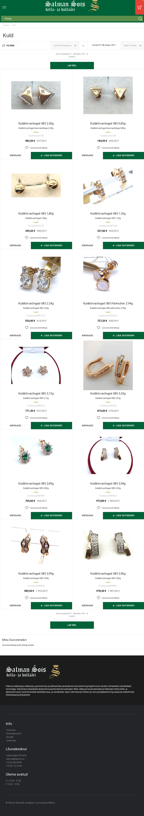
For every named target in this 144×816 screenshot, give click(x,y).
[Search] (140, 18)
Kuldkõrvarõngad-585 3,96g (108, 573)
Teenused (10, 730)
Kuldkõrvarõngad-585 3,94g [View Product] (108, 455)
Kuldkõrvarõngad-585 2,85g (36, 483)
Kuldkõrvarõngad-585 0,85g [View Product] (108, 95)
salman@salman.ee (15, 759)
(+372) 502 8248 (13, 762)
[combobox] (72, 18)
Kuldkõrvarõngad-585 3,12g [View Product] (36, 365)
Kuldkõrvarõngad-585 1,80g (36, 213)
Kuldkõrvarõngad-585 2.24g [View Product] (36, 275)
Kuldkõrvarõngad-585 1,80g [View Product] (36, 185)
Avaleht (6, 25)
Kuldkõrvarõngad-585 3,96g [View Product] (108, 545)
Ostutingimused (13, 733)
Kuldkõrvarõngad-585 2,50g (36, 123)
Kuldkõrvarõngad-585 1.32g (108, 213)
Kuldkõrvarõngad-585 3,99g (36, 573)
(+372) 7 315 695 (14, 766)
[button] (36, 148)
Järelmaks (11, 740)
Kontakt (9, 737)
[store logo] (72, 7)
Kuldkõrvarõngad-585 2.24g (36, 303)
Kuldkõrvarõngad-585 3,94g (108, 483)
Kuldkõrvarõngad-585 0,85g (108, 123)
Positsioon (67, 45)
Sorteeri (57, 45)
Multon (51, 803)
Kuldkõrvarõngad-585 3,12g (36, 393)
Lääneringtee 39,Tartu (16, 755)
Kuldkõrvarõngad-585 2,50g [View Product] (36, 95)
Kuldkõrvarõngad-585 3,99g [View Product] (36, 545)
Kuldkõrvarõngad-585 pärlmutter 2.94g (108, 303)
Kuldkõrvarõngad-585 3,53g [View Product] (108, 365)
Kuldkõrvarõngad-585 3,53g (108, 393)
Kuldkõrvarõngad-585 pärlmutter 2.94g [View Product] (108, 275)
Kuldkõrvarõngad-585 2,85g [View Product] (36, 455)
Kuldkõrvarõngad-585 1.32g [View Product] (108, 185)
